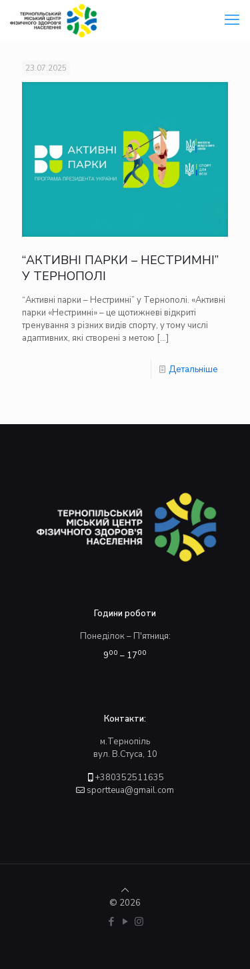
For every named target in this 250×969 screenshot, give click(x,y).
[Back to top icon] (125, 890)
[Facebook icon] (111, 921)
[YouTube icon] (125, 921)
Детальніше (193, 369)
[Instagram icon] (139, 921)
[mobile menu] (232, 20)
